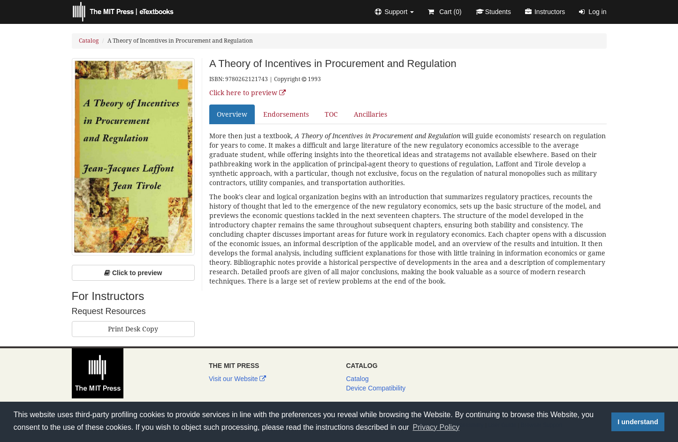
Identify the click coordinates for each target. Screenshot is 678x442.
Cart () (444, 11)
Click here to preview (247, 93)
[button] (394, 11)
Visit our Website (237, 378)
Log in (592, 11)
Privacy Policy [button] (436, 427)
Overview (232, 114)
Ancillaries (370, 114)
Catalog (89, 40)
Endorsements (286, 114)
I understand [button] (637, 422)
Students (493, 11)
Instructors (545, 11)
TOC (331, 114)
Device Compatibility (376, 388)
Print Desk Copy (133, 329)
